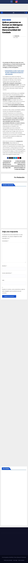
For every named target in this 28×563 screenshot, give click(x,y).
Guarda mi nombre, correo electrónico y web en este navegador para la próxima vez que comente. (13, 291)
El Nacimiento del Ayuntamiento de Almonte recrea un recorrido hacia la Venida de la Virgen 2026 (8, 164)
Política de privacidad (8, 560)
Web (3, 280)
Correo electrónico (7, 273)
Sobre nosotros (21, 560)
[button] (24, 12)
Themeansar (23, 557)
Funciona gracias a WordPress (8, 557)
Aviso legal (15, 560)
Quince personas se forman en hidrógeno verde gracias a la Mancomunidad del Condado (12, 27)
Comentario (5, 241)
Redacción (17, 36)
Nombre (4, 265)
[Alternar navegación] (13, 13)
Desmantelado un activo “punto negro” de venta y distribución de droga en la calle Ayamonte (14, 72)
